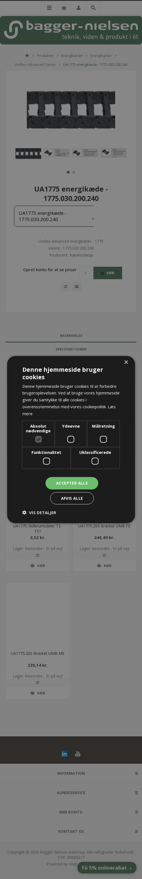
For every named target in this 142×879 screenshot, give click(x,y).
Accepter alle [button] (72, 483)
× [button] (126, 362)
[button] (39, 512)
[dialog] (71, 439)
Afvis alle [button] (72, 498)
